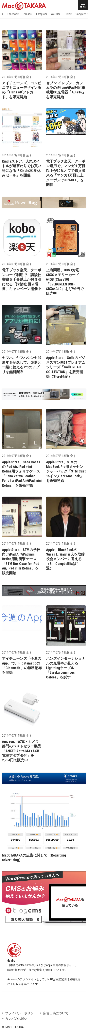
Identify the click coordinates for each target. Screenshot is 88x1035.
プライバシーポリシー (21, 1013)
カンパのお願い (16, 1018)
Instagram (41, 14)
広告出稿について (55, 1013)
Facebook (13, 14)
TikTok (68, 14)
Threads (27, 14)
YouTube (56, 14)
